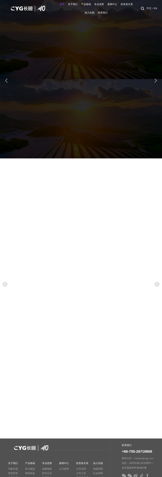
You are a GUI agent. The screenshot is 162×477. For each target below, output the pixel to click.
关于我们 (73, 4)
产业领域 (86, 4)
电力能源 (30, 469)
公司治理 (81, 469)
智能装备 (30, 473)
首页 (62, 4)
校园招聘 (98, 469)
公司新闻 (64, 469)
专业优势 (99, 4)
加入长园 (89, 12)
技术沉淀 (47, 473)
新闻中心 (112, 4)
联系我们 (103, 12)
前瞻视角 (47, 469)
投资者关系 (127, 4)
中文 (149, 8)
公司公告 (81, 473)
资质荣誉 (13, 473)
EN (155, 8)
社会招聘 (98, 473)
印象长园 (13, 469)
